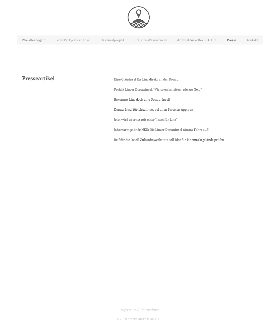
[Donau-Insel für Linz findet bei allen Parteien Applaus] (153, 109)
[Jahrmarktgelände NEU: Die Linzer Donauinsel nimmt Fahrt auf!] (161, 129)
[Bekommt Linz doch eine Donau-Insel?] (142, 99)
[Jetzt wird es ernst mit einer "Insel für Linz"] (145, 119)
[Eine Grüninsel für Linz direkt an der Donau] (146, 79)
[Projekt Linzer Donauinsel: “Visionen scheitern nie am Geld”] (158, 89)
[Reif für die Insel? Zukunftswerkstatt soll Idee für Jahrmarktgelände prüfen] (169, 140)
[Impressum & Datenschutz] (139, 310)
